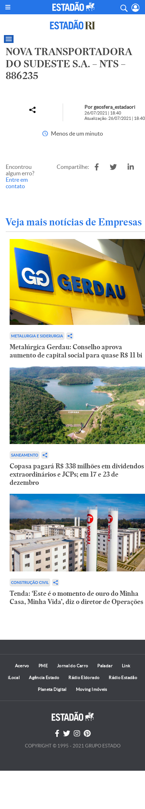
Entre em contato (17, 182)
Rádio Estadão (123, 677)
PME (43, 665)
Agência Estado (44, 677)
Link (126, 665)
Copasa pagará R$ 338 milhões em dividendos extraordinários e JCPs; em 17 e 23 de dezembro (77, 474)
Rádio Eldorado (83, 677)
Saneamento (24, 455)
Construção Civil (30, 582)
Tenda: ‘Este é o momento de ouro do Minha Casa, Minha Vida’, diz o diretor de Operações (76, 597)
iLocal (14, 677)
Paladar (105, 665)
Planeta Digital (52, 689)
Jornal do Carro (72, 665)
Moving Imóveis (91, 689)
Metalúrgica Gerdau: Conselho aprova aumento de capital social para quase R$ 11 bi (76, 351)
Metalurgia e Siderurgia (37, 335)
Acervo (22, 665)
